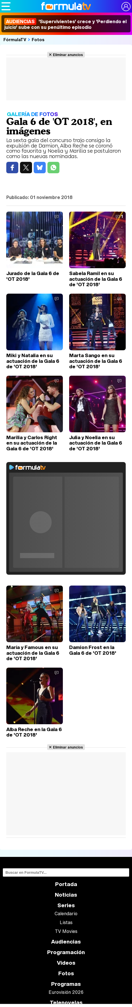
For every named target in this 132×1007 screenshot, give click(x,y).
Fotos (38, 39)
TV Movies (66, 931)
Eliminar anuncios (68, 54)
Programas (66, 984)
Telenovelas (66, 1002)
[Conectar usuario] (126, 6)
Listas (66, 922)
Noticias (66, 894)
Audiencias (66, 941)
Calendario (66, 913)
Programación (66, 952)
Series (66, 905)
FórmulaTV (14, 39)
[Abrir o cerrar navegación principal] (6, 6)
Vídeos (66, 963)
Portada (66, 884)
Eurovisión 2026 (66, 992)
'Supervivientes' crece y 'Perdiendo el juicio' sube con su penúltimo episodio (65, 24)
